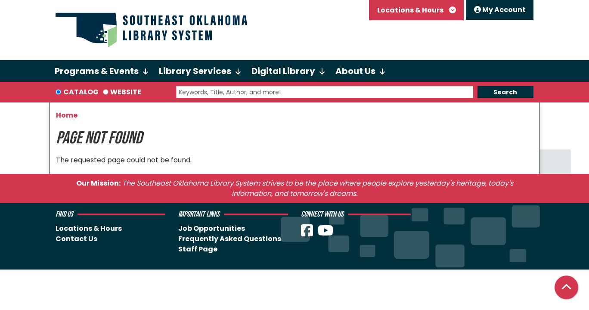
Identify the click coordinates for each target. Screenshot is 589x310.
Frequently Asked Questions (229, 239)
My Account (500, 10)
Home (67, 115)
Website (125, 92)
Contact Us (76, 239)
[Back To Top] (566, 287)
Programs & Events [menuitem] (97, 71)
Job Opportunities (211, 228)
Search (505, 92)
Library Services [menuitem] (195, 71)
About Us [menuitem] (355, 71)
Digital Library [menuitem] (283, 71)
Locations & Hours (411, 10)
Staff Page (197, 249)
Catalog (81, 92)
